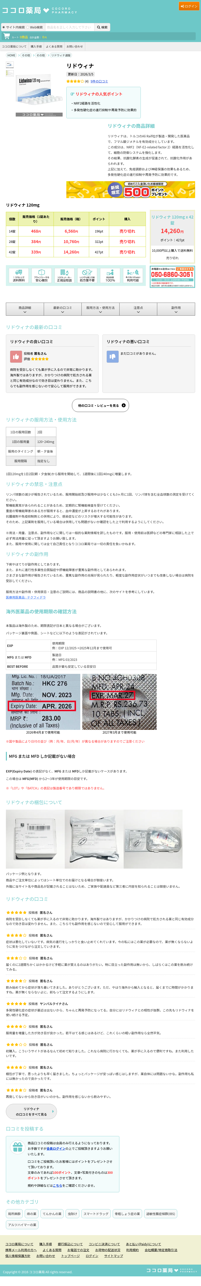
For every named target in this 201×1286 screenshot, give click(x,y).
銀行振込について (70, 1244)
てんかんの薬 (52, 1213)
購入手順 (36, 46)
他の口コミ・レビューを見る (98, 405)
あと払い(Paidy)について (143, 1244)
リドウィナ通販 (60, 55)
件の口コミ (99, 81)
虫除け (72, 1213)
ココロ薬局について (14, 46)
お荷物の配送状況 (107, 1249)
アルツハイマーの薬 (22, 1224)
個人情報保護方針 (17, 1255)
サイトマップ (113, 1255)
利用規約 (132, 1249)
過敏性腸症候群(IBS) (160, 1213)
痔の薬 (31, 1213)
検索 (102, 27)
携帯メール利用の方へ (21, 1249)
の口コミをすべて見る (31, 1111)
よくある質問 (54, 46)
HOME (11, 55)
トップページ (70, 1255)
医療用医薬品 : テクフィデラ (26, 597)
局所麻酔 (14, 1213)
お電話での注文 (78, 1249)
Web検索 (34, 27)
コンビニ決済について (104, 1244)
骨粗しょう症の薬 (127, 1213)
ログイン (189, 6)
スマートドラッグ (96, 1213)
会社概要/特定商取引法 (161, 1249)
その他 (26, 55)
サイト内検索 (13, 27)
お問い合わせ (75, 46)
